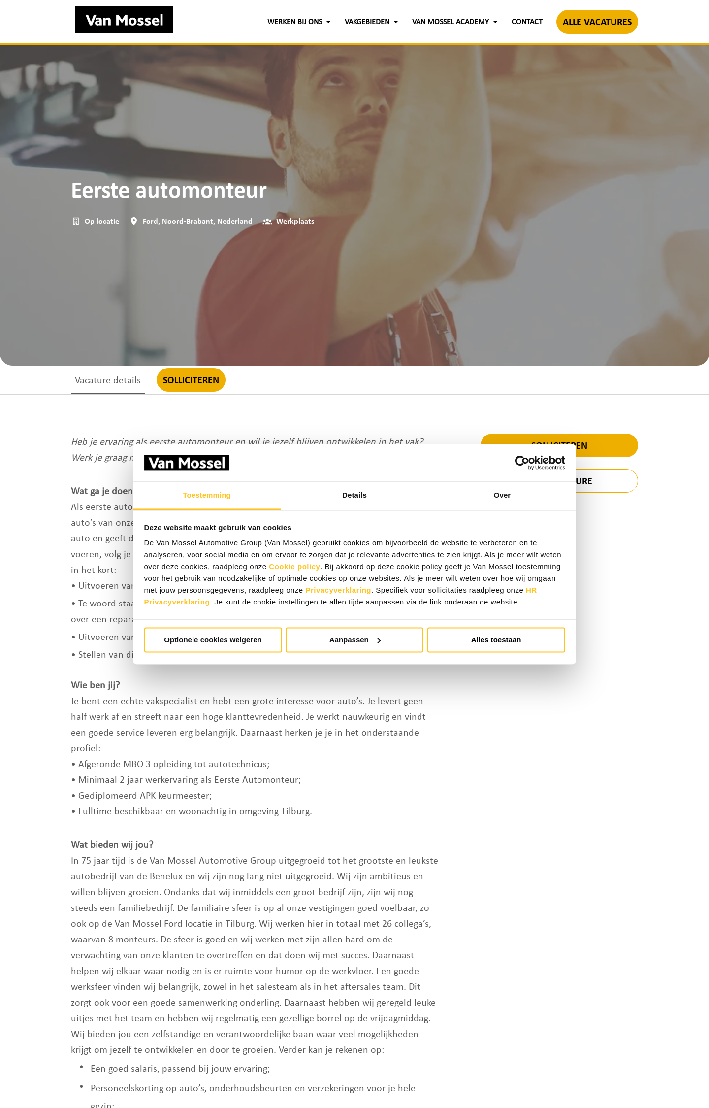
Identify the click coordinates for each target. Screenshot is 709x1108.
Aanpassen (355, 640)
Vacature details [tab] (108, 380)
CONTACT (527, 21)
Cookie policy (294, 567)
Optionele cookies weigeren (212, 640)
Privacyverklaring (338, 590)
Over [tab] (502, 495)
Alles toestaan (496, 640)
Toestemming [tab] (207, 495)
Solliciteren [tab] (191, 380)
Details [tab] (354, 495)
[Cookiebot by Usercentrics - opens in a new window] (522, 462)
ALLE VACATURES (597, 22)
